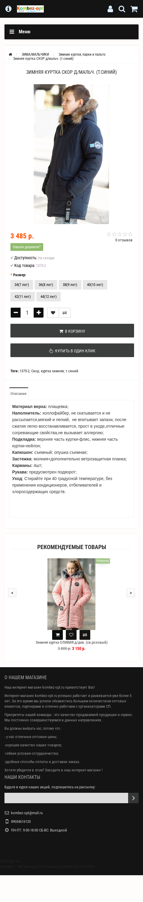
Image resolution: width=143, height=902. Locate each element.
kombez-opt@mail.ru (27, 813)
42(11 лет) (23, 296)
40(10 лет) (95, 284)
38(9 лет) (70, 284)
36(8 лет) (46, 284)
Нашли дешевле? (27, 247)
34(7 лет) (22, 284)
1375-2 (24, 371)
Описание (18, 393)
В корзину (72, 331)
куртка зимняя (52, 371)
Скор (35, 371)
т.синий (72, 371)
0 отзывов (124, 240)
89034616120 (21, 821)
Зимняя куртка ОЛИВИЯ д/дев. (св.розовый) (72, 642)
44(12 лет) (49, 296)
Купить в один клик (72, 350)
